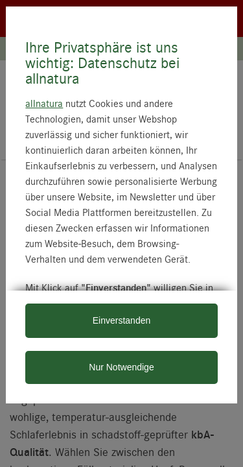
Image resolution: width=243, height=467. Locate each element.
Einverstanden (122, 320)
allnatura (44, 103)
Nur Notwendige (121, 367)
